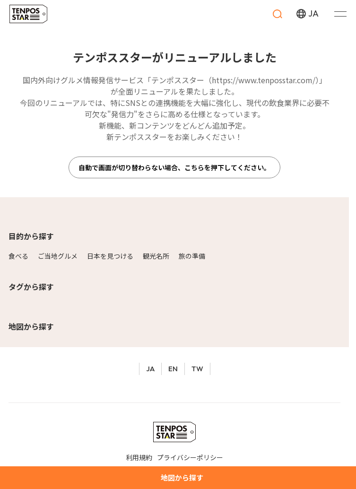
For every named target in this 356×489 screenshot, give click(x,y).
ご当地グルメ (58, 256)
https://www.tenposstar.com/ (263, 80)
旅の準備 (192, 256)
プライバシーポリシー (190, 457)
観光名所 (156, 256)
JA (150, 368)
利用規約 (139, 457)
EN (173, 368)
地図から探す (31, 326)
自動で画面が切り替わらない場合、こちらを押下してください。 (174, 167)
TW (197, 368)
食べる (18, 256)
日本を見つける (110, 256)
